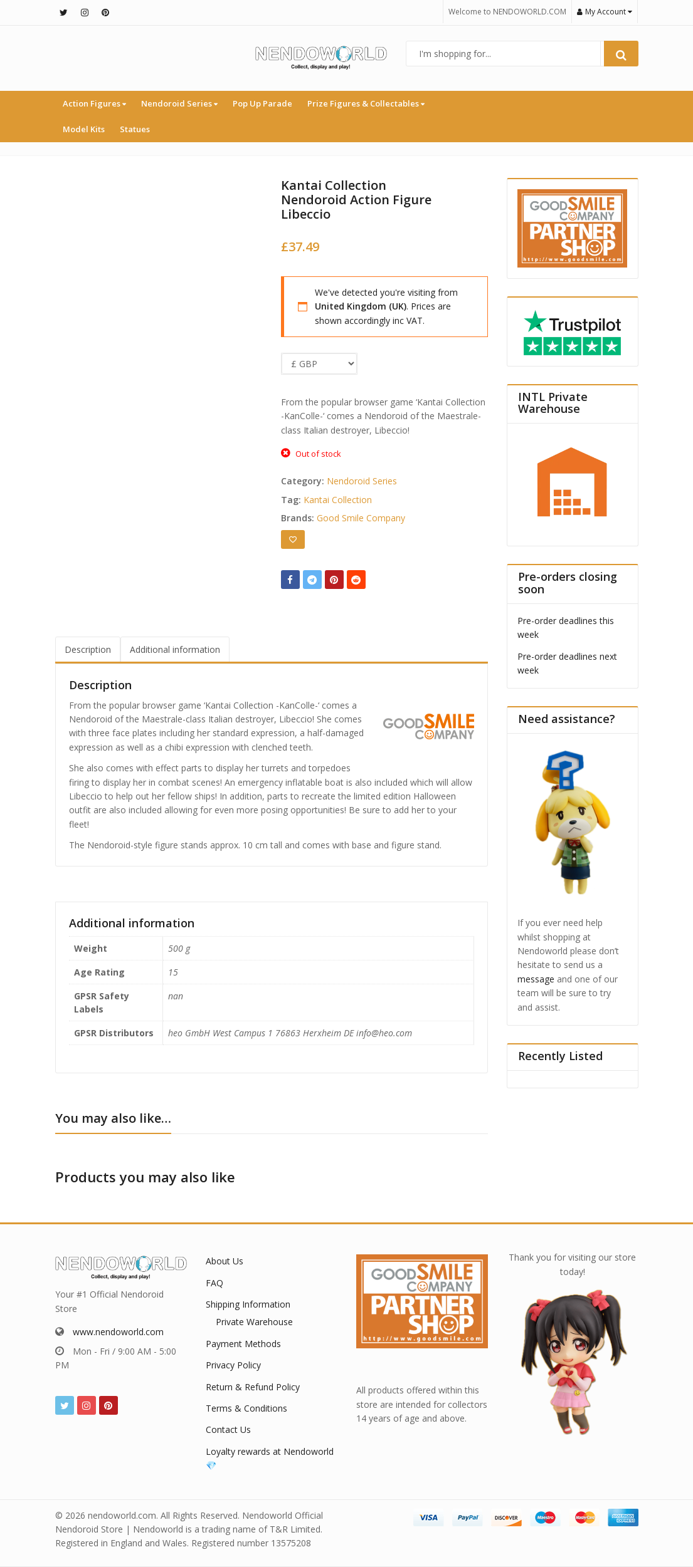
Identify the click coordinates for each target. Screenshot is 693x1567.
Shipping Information (248, 1304)
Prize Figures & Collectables (366, 103)
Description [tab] (88, 649)
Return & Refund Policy (253, 1387)
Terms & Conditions (246, 1408)
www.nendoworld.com (118, 1332)
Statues (135, 129)
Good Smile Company (361, 518)
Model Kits (84, 129)
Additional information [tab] (175, 649)
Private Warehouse (254, 1322)
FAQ (214, 1283)
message (535, 979)
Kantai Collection (338, 500)
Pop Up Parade (262, 103)
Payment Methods (243, 1344)
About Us (224, 1261)
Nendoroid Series (179, 103)
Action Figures (94, 103)
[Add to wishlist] (293, 539)
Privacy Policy (233, 1365)
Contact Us (228, 1429)
